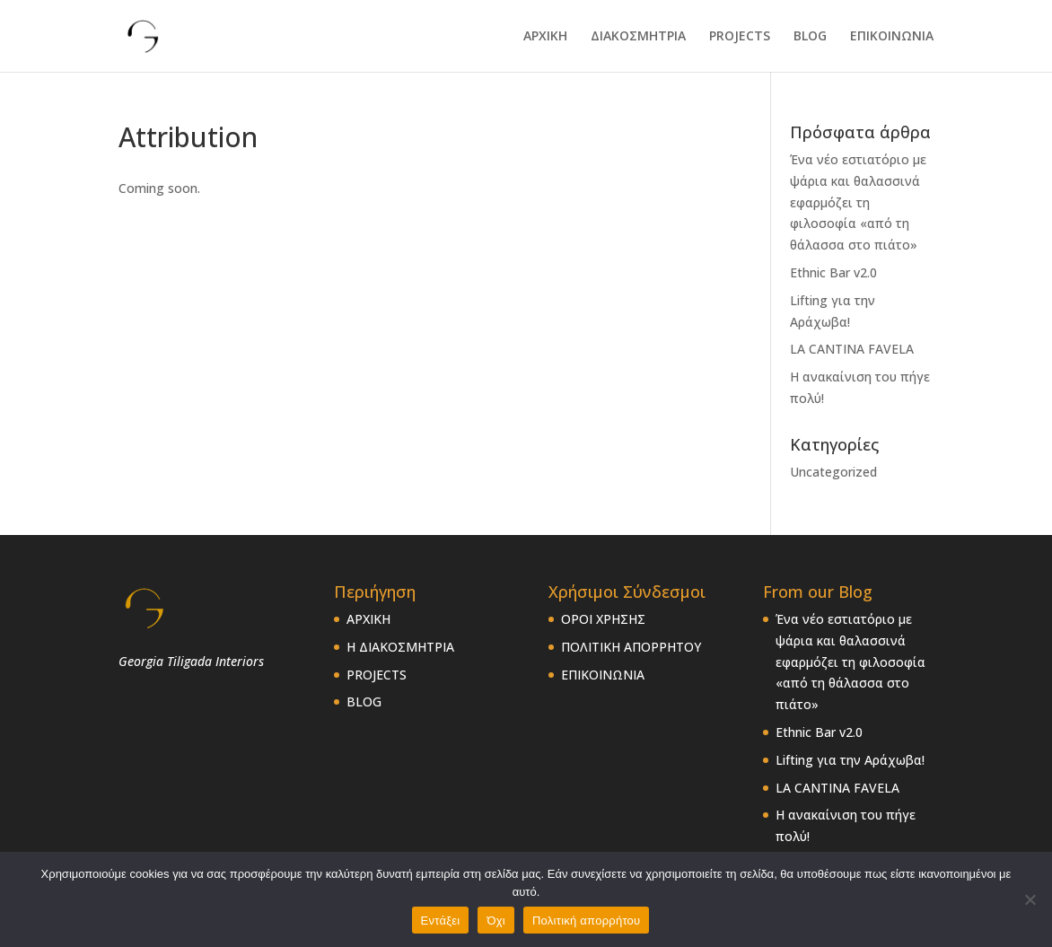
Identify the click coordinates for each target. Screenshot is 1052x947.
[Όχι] (1030, 899)
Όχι (496, 920)
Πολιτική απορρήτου (586, 920)
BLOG (810, 37)
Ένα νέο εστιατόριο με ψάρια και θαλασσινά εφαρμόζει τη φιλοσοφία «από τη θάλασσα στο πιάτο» (858, 202)
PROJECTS (739, 37)
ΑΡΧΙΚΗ (545, 37)
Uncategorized (833, 471)
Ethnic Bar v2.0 (833, 272)
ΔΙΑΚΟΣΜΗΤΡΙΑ (638, 37)
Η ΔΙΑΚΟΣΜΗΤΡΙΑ (400, 646)
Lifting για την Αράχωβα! (850, 759)
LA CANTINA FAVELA (852, 348)
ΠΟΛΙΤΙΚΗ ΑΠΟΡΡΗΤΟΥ (631, 646)
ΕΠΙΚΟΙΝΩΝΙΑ (892, 37)
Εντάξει (440, 920)
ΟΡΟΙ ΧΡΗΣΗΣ (603, 618)
